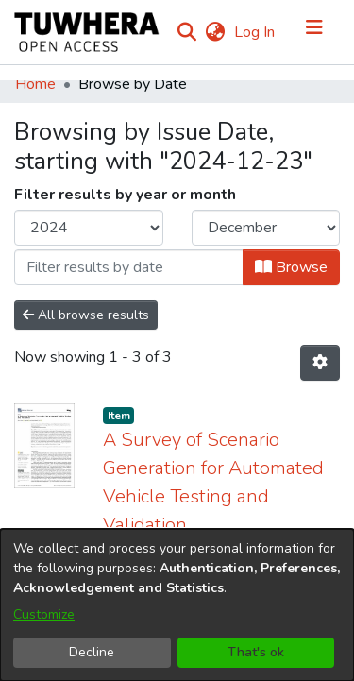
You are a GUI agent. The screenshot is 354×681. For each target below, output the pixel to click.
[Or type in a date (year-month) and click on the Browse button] (129, 267)
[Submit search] (186, 32)
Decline (91, 652)
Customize (44, 614)
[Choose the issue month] (266, 228)
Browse (291, 267)
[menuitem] (215, 32)
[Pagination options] (320, 363)
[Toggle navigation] (314, 32)
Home (35, 84)
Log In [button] (255, 32)
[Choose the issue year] (88, 228)
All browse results (86, 315)
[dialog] (177, 605)
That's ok (256, 652)
